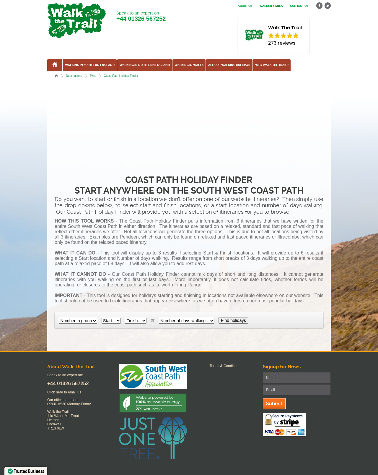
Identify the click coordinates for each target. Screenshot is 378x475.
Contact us (299, 6)
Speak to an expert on (141, 16)
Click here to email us (64, 392)
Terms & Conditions (225, 366)
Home (56, 76)
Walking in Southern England (90, 65)
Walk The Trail (76, 20)
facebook (319, 6)
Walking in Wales (189, 65)
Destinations (74, 75)
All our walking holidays (229, 65)
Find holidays (233, 320)
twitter (327, 6)
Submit (274, 403)
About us (245, 6)
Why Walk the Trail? (272, 65)
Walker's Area (271, 6)
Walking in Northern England (145, 65)
